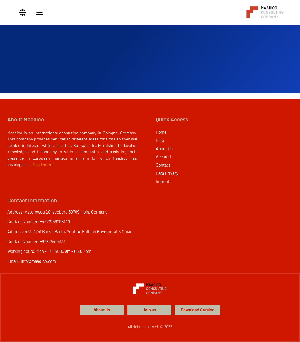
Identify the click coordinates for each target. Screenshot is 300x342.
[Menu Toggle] (39, 12)
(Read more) (42, 164)
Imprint (162, 181)
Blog (160, 140)
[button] (22, 12)
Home (161, 132)
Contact (163, 164)
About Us (164, 148)
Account (163, 156)
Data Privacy (167, 173)
